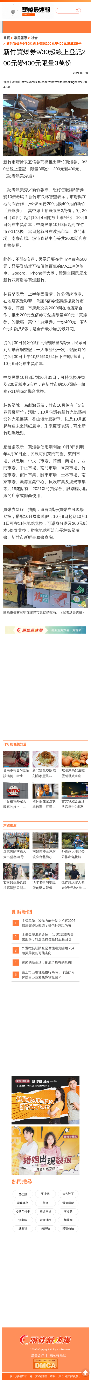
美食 (45, 1203)
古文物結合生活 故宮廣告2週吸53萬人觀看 (75, 807)
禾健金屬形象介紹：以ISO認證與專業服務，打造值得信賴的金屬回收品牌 (48, 937)
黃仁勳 (23, 1194)
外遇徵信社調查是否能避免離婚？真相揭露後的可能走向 (48, 950)
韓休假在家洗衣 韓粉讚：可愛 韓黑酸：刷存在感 (44, 807)
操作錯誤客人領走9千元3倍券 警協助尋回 (74, 888)
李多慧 (68, 1211)
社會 (34, 38)
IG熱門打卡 (23, 1211)
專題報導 (20, 38)
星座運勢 (23, 1203)
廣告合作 (37, 1355)
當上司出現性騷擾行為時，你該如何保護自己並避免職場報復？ (48, 974)
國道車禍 (45, 1211)
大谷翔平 (68, 1193)
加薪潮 (68, 1220)
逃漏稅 (23, 1228)
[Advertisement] (45, 691)
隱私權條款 (58, 1355)
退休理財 (68, 1203)
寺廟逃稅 (45, 1220)
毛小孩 (45, 1193)
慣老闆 (23, 1220)
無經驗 (45, 1228)
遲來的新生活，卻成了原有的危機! (47, 962)
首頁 (6, 38)
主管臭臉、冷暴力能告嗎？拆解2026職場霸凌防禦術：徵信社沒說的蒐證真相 (48, 923)
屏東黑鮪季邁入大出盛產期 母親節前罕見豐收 (15, 857)
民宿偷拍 (68, 1228)
